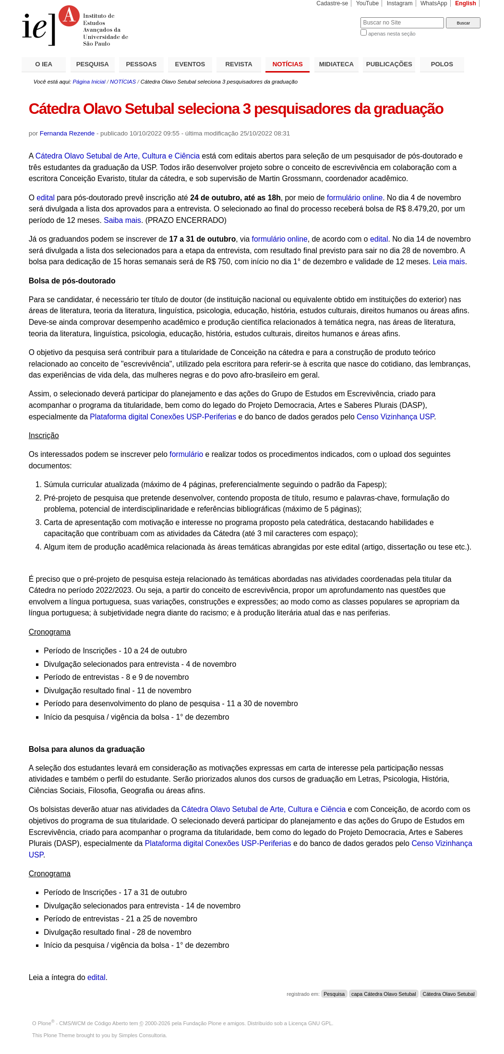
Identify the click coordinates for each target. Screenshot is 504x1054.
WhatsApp (433, 3)
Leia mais (448, 261)
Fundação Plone (202, 1023)
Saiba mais (122, 220)
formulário (186, 454)
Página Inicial (88, 82)
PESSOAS (141, 64)
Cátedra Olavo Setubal (448, 994)
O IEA (43, 64)
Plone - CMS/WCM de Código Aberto (83, 1023)
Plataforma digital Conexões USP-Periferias (163, 417)
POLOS (442, 64)
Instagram (400, 3)
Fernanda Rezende (67, 133)
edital (45, 198)
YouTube (367, 3)
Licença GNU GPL (310, 1023)
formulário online (355, 198)
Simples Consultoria (142, 1035)
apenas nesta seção (391, 34)
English (465, 3)
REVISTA (239, 64)
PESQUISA (92, 64)
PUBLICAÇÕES (389, 64)
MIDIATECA (336, 64)
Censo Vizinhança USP (395, 417)
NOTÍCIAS (288, 64)
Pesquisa (334, 994)
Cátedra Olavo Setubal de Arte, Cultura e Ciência (118, 156)
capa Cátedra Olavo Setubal (383, 994)
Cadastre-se (332, 3)
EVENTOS (190, 64)
